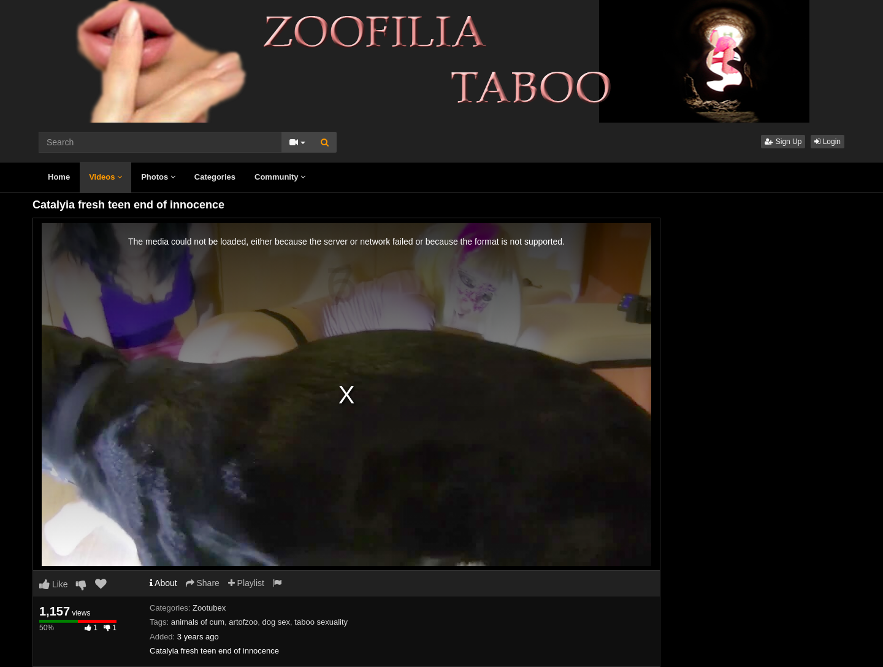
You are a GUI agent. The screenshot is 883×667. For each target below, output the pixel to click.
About (163, 583)
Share (203, 583)
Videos (105, 176)
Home (59, 176)
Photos (158, 176)
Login (827, 141)
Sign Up (783, 141)
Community (279, 176)
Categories (214, 176)
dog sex (276, 622)
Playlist (246, 583)
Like (53, 584)
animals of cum (197, 622)
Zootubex (209, 607)
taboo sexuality (321, 622)
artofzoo (243, 622)
